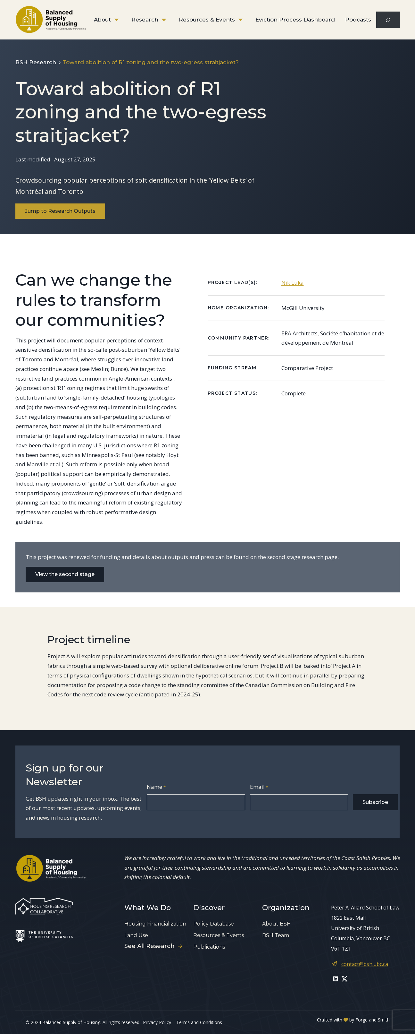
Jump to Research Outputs (60, 211)
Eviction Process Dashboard (295, 19)
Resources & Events (207, 19)
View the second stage (65, 574)
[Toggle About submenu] (121, 20)
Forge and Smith (372, 1020)
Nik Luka (292, 282)
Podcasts (358, 19)
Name (156, 787)
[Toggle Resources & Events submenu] (245, 20)
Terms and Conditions (199, 1022)
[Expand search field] (388, 20)
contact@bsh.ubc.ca (364, 964)
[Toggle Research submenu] (168, 20)
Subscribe (375, 802)
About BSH (276, 924)
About (102, 19)
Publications (209, 947)
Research (144, 19)
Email (259, 787)
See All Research (153, 946)
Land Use (136, 935)
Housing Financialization (155, 924)
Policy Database (213, 924)
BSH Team (275, 935)
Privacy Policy (157, 1022)
